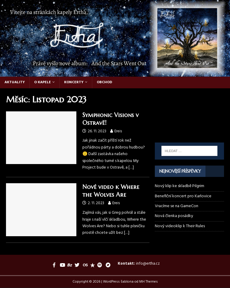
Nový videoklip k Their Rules (180, 226)
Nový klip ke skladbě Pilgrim (179, 186)
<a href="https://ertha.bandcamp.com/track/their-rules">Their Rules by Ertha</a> (189, 106)
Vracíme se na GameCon (176, 206)
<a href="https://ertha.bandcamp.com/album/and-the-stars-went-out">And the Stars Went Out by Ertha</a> (189, 128)
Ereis (118, 131)
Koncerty (74, 82)
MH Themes (148, 282)
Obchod (104, 82)
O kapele (42, 82)
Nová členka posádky (174, 216)
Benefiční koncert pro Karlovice (183, 196)
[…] (131, 167)
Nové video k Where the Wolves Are (110, 190)
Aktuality (14, 82)
